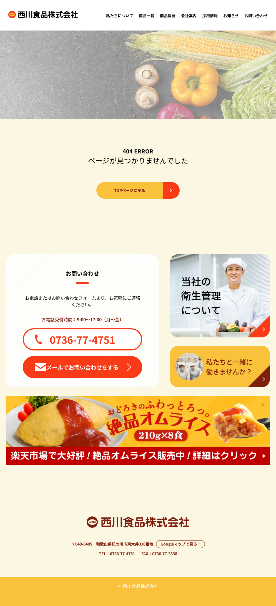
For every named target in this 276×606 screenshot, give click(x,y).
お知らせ (231, 15)
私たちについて (119, 15)
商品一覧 (146, 15)
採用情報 (210, 15)
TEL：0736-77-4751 (117, 553)
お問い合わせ (256, 15)
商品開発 (167, 15)
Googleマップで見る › (180, 544)
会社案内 (189, 15)
